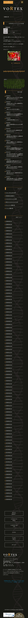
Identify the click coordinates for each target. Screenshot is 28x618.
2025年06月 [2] (9, 255)
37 (14, 81)
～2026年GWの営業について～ (12, 119)
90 (10, 85)
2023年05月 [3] (9, 333)
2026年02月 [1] (9, 230)
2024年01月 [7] (9, 308)
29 (23, 80)
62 (10, 83)
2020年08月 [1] (9, 408)
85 (23, 84)
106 (17, 86)
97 (20, 85)
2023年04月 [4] (9, 336)
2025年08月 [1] (9, 249)
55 (20, 82)
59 (5, 83)
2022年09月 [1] (9, 358)
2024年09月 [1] (9, 283)
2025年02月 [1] (9, 268)
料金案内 (13, 569)
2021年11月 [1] (9, 390)
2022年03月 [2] (9, 377)
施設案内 (9, 569)
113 (13, 88)
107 (19, 86)
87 (5, 85)
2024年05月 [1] (9, 296)
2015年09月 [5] (9, 499)
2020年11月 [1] (9, 405)
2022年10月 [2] (9, 355)
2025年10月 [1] (9, 243)
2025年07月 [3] (9, 252)
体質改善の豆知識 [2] (10, 195)
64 (13, 83)
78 (13, 84)
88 (7, 85)
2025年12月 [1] (9, 236)
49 (11, 82)
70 (22, 83)
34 (10, 81)
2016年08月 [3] (9, 474)
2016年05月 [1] (9, 480)
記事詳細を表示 (17, 63)
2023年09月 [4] (9, 321)
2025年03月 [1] (9, 265)
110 (7, 88)
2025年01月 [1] (9, 271)
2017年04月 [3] (9, 455)
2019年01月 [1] (9, 421)
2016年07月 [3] (9, 477)
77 (11, 84)
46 (7, 82)
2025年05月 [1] (9, 258)
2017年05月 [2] (9, 452)
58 (4, 83)
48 (10, 82)
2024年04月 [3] (9, 299)
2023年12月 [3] (9, 311)
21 (11, 80)
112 (11, 88)
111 (9, 88)
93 (14, 85)
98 (22, 85)
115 (17, 88)
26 (19, 80)
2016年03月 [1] (9, 486)
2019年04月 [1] (9, 418)
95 (17, 85)
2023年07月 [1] (9, 327)
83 (20, 84)
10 (16, 79)
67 (17, 83)
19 (8, 80)
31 (5, 81)
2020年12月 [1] (9, 402)
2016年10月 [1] (9, 471)
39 (17, 81)
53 (17, 82)
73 (5, 84)
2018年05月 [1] (9, 430)
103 (11, 86)
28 (22, 80)
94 (16, 85)
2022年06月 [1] (9, 368)
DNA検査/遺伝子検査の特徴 (14, 526)
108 (21, 86)
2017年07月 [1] (9, 446)
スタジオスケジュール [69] (11, 199)
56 (22, 82)
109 (23, 86)
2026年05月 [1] (9, 221)
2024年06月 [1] (9, 293)
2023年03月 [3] (9, 340)
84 (22, 84)
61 (8, 83)
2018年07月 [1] (9, 424)
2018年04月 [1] (9, 433)
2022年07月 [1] (9, 365)
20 (10, 80)
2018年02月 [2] (9, 436)
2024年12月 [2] (9, 274)
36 (13, 81)
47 (8, 82)
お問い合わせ (14, 544)
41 (20, 81)
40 (19, 81)
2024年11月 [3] (9, 277)
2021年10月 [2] (9, 393)
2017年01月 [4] (9, 461)
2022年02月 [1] (9, 380)
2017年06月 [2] (9, 449)
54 (19, 82)
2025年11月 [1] (9, 240)
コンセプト (5, 569)
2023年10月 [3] (9, 318)
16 (4, 80)
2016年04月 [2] (9, 483)
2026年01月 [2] (9, 233)
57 (23, 82)
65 (14, 83)
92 (13, 85)
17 (5, 80)
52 (16, 82)
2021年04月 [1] (9, 396)
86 (4, 85)
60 (7, 83)
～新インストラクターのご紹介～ (13, 109)
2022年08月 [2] (9, 361)
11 (17, 79)
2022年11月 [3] (9, 352)
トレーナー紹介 (6, 571)
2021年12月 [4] (9, 386)
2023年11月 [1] (9, 315)
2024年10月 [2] (9, 280)
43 (23, 81)
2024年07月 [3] (9, 290)
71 (23, 83)
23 (14, 80)
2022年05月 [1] (9, 371)
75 (8, 84)
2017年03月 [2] (9, 458)
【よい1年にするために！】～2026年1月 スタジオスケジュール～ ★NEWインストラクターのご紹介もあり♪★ (14, 155)
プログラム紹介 (18, 569)
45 (5, 82)
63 (11, 83)
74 (7, 84)
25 (17, 80)
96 (19, 85)
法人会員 (15, 571)
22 (13, 80)
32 (7, 81)
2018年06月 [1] (9, 427)
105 (15, 86)
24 (16, 80)
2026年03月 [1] (9, 227)
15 (23, 79)
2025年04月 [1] (9, 261)
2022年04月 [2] (9, 374)
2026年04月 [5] (9, 224)
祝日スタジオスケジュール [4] (12, 202)
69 (20, 83)
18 (7, 80)
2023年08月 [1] (9, 324)
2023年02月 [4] (9, 343)
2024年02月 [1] (9, 305)
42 (22, 81)
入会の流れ (14, 532)
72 (4, 84)
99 (23, 85)
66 (16, 83)
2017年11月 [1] (9, 440)
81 (17, 84)
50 (13, 82)
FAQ (22, 571)
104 (13, 86)
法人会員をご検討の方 (14, 538)
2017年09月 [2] (9, 443)
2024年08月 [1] (9, 286)
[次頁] (20, 88)
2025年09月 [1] (9, 246)
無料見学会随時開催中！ (14, 513)
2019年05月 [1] (9, 415)
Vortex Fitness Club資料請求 (14, 520)
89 (8, 85)
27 (20, 80)
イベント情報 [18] (9, 208)
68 (19, 83)
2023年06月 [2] (9, 330)
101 (7, 86)
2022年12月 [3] (9, 349)
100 (5, 86)
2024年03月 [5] (9, 302)
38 (16, 81)
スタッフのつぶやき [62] (11, 192)
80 (16, 84)
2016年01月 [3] (9, 493)
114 (15, 88)
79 (14, 84)
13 (20, 79)
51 (14, 82)
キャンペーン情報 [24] (10, 205)
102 (9, 86)
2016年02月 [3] (9, 490)
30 (4, 81)
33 (8, 81)
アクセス (19, 571)
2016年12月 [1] (9, 465)
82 (19, 84)
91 (11, 85)
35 (11, 81)
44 (4, 82)
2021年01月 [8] (9, 399)
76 (10, 84)
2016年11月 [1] (9, 468)
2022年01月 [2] (9, 383)
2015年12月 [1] (9, 496)
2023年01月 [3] (9, 346)
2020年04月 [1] (9, 411)
